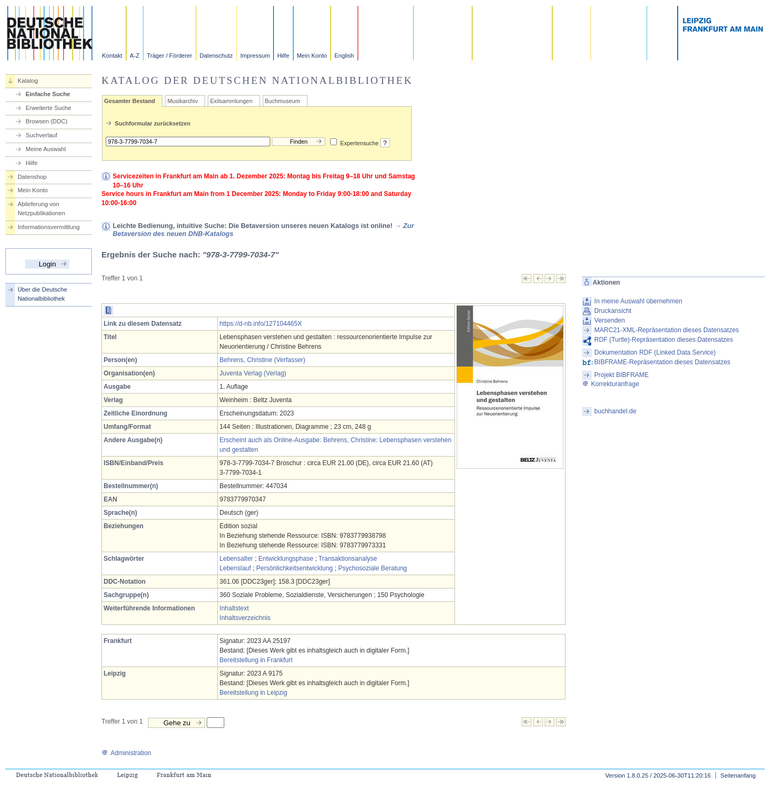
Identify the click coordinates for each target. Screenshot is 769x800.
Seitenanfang (738, 775)
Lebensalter (236, 558)
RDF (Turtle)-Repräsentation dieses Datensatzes (663, 339)
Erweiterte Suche (48, 108)
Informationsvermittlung (49, 227)
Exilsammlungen (231, 101)
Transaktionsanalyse (347, 558)
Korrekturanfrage (610, 384)
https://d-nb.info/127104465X (260, 323)
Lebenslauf (235, 568)
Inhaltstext (234, 608)
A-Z (134, 55)
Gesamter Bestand (129, 101)
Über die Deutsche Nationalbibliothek (42, 294)
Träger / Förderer (169, 55)
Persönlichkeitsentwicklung (294, 568)
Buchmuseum (282, 101)
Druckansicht (612, 311)
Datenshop (32, 177)
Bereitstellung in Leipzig (253, 692)
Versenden (609, 320)
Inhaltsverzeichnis (244, 618)
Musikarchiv (182, 101)
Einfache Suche (48, 94)
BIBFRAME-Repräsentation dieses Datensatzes (662, 362)
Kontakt (112, 55)
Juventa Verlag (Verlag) (252, 373)
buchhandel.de (615, 411)
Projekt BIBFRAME (621, 375)
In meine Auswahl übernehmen (638, 301)
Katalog (28, 80)
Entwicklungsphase (285, 558)
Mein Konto (312, 55)
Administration (126, 753)
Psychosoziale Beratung (372, 568)
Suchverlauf (41, 135)
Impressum (255, 55)
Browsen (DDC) (46, 121)
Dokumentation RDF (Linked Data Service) (655, 352)
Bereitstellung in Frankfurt (256, 660)
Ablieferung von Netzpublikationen (41, 208)
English (344, 55)
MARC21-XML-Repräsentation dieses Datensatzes (666, 330)
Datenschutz (216, 55)
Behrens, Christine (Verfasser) (262, 360)
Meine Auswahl (46, 149)
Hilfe (283, 55)
